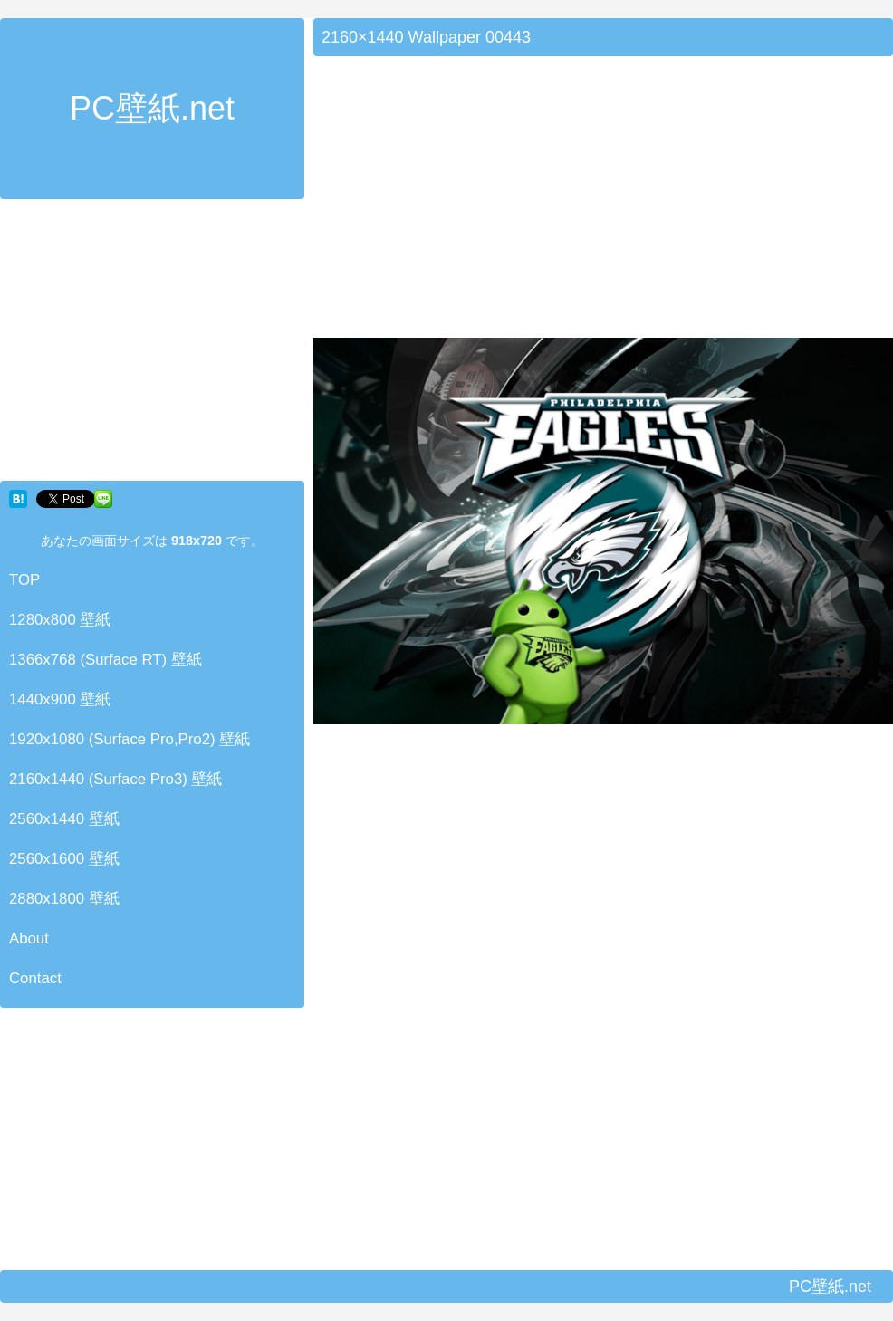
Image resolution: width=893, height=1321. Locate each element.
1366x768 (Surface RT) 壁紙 (105, 659)
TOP (24, 580)
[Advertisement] (152, 344)
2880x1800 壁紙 (64, 898)
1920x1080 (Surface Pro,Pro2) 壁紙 (129, 739)
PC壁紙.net (152, 108)
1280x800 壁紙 (59, 619)
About (29, 938)
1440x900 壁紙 (59, 699)
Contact (35, 978)
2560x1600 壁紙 (64, 858)
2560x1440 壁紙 (64, 819)
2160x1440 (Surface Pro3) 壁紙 (116, 779)
